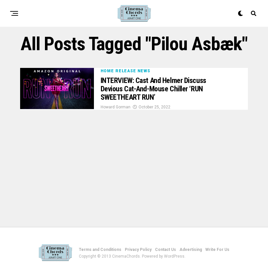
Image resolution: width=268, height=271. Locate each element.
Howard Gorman (115, 107)
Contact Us (165, 249)
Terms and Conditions (100, 249)
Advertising (190, 249)
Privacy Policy (138, 249)
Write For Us (217, 249)
